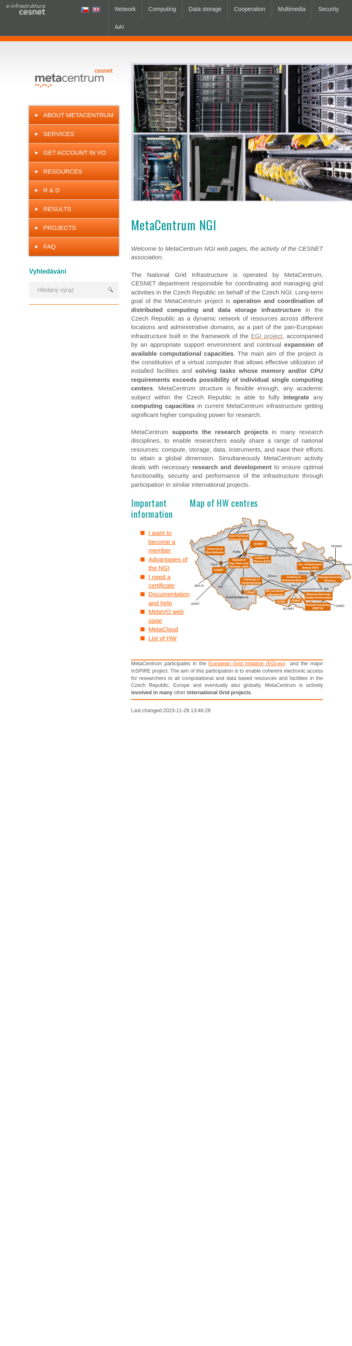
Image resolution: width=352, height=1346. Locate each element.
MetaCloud (163, 629)
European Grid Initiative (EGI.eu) (247, 663)
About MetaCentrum (78, 114)
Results (57, 208)
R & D (51, 190)
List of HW (163, 638)
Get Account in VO (74, 152)
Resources (62, 171)
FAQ (49, 246)
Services (58, 133)
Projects (59, 227)
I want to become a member (162, 541)
